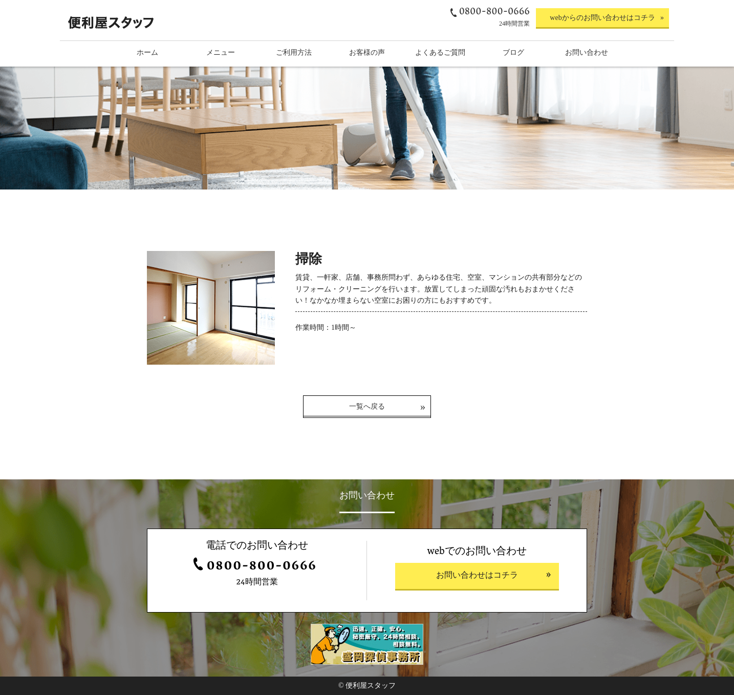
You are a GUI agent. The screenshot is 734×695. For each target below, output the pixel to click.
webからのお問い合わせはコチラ (602, 18)
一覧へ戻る (367, 406)
